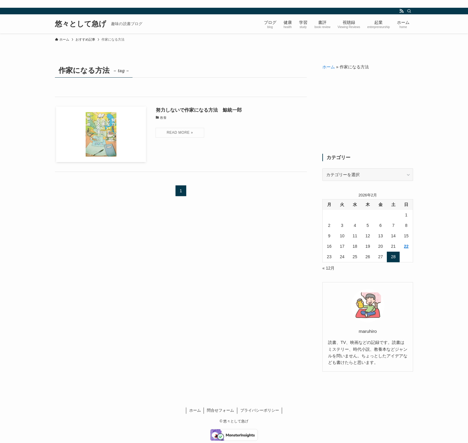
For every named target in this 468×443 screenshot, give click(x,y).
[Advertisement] (367, 112)
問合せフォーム (220, 410)
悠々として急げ (80, 23)
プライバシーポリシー (259, 410)
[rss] (401, 11)
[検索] (409, 11)
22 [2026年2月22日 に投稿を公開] (406, 246)
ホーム (328, 66)
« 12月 (328, 268)
